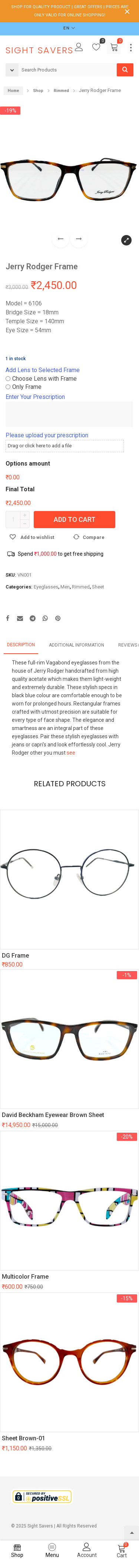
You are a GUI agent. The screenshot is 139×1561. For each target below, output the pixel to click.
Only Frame (27, 386)
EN (66, 28)
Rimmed (81, 587)
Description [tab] (21, 644)
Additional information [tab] (76, 645)
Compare (94, 537)
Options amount (28, 463)
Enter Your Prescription (35, 396)
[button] (78, 239)
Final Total (20, 489)
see (71, 753)
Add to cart (75, 519)
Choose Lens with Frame (44, 378)
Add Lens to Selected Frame (43, 370)
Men (65, 587)
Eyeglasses (46, 587)
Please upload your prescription (47, 435)
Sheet (98, 587)
